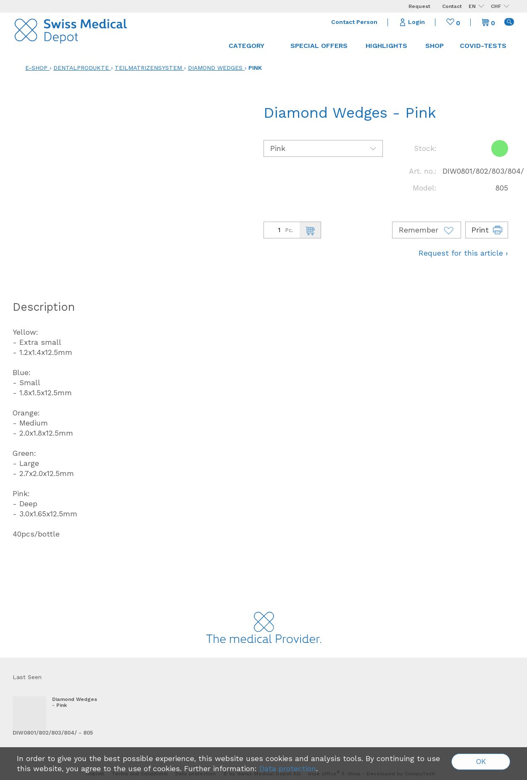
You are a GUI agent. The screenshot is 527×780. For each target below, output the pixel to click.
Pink (255, 67)
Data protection (287, 768)
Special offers (319, 46)
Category (250, 46)
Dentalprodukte (81, 67)
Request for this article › (463, 253)
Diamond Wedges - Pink (74, 702)
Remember (426, 230)
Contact (452, 6)
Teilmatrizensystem (148, 67)
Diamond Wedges (215, 67)
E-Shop (36, 67)
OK (481, 761)
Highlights (386, 46)
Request (419, 6)
